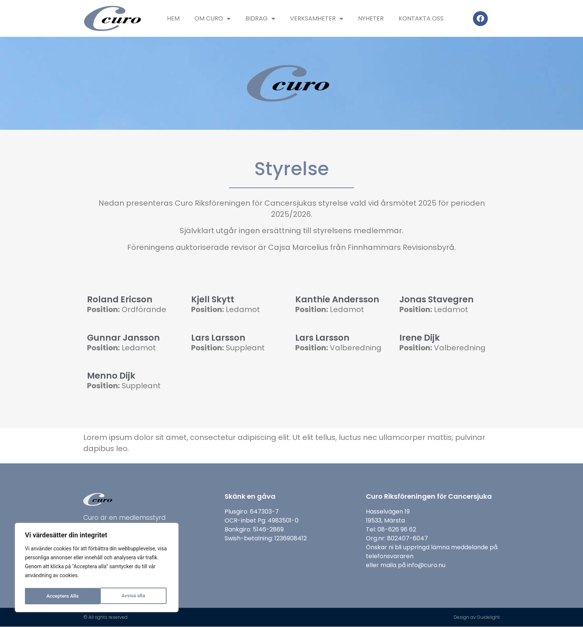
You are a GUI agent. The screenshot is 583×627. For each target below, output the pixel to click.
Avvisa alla (57, 596)
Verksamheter (316, 18)
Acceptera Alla (131, 596)
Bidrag (260, 18)
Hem (173, 18)
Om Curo (212, 18)
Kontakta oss (421, 18)
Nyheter (371, 18)
